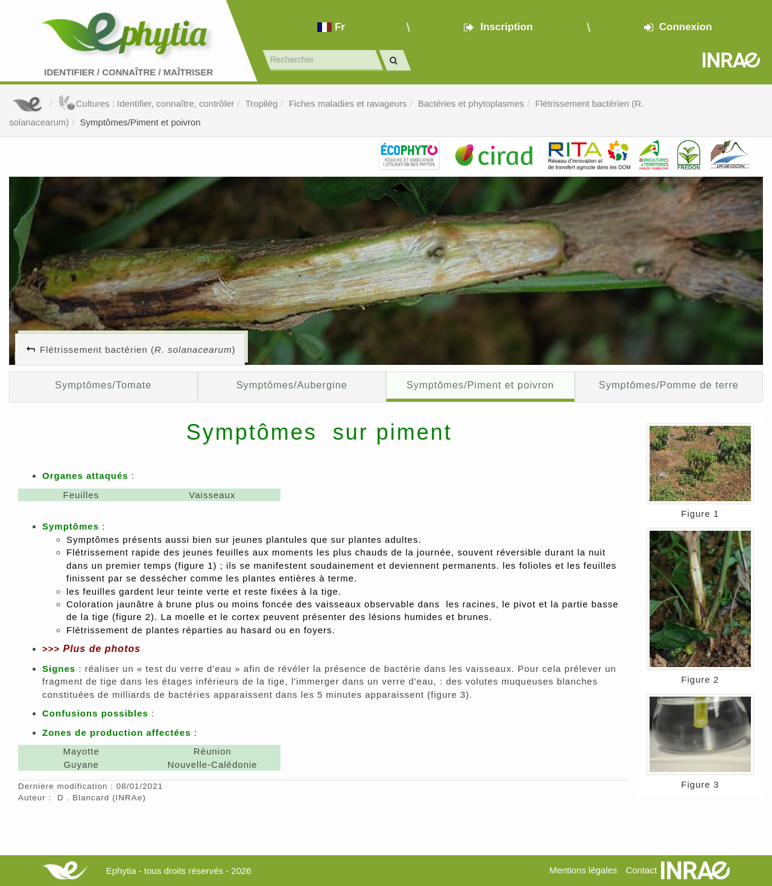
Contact (641, 870)
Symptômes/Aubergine (291, 384)
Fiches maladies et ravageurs (348, 103)
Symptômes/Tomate (103, 384)
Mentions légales (583, 870)
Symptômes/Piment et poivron (140, 122)
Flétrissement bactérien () (137, 349)
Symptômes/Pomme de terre (669, 384)
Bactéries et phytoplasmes (471, 103)
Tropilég (261, 103)
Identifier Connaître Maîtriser (128, 72)
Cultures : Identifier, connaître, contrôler (146, 103)
